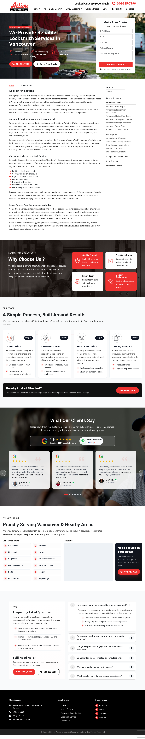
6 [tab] (80, 498)
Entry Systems (112, 138)
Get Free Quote (24, 675)
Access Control (65, 713)
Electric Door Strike (114, 152)
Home (11, 89)
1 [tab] (66, 498)
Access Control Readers (116, 142)
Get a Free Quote (47, 67)
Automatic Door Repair (116, 110)
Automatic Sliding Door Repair (119, 120)
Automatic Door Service (69, 717)
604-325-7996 (124, 3)
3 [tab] (72, 498)
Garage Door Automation (117, 160)
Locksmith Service (114, 169)
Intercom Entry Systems (116, 155)
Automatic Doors (113, 106)
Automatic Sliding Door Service (119, 123)
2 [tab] (69, 498)
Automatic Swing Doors (116, 130)
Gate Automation (113, 165)
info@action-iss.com (21, 723)
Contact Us (64, 724)
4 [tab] (75, 498)
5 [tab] (78, 498)
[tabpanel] (29, 474)
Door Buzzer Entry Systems (117, 149)
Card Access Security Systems (118, 145)
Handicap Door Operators (117, 133)
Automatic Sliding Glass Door (118, 126)
